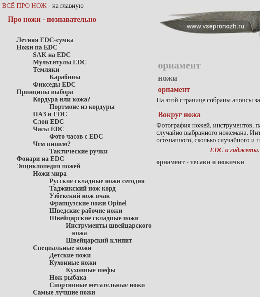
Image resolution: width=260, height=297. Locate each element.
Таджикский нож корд (82, 188)
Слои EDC (48, 121)
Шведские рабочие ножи (85, 210)
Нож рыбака (67, 277)
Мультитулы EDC (60, 62)
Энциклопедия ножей (48, 166)
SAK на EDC (52, 54)
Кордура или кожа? (62, 99)
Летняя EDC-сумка (45, 39)
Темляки (46, 69)
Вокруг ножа (179, 115)
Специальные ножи (62, 247)
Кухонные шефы (91, 269)
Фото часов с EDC (76, 136)
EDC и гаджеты (234, 149)
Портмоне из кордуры (82, 106)
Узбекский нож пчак (79, 195)
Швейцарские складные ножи (94, 218)
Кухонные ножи (72, 262)
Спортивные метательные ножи (97, 284)
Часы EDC (49, 128)
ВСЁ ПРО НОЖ (24, 5)
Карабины (64, 76)
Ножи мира (50, 173)
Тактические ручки (78, 151)
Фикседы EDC (54, 84)
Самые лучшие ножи (64, 292)
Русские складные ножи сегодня (97, 180)
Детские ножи (70, 255)
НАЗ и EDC (50, 114)
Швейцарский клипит (99, 240)
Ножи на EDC (37, 47)
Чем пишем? (52, 143)
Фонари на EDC (40, 158)
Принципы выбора (44, 91)
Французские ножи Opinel (88, 203)
